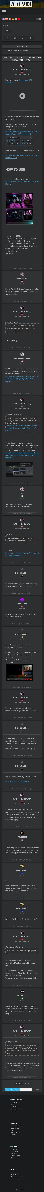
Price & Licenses (16, 1109)
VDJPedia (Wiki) (16, 1132)
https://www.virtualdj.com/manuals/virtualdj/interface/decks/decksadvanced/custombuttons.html (22, 455)
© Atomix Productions (22, 1190)
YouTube (14, 1175)
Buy (12, 1105)
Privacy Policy (15, 1155)
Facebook (15, 1173)
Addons (25, 51)
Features (13, 1107)
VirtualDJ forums (11, 51)
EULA (13, 1157)
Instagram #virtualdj (18, 1177)
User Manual (15, 1128)
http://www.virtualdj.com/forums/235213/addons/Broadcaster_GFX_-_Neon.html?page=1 (22, 378)
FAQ (12, 1130)
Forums (13, 1134)
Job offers (14, 1153)
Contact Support (16, 1126)
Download (14, 1102)
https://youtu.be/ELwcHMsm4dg (17, 782)
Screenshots (15, 1111)
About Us (14, 1149)
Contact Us (14, 1151)
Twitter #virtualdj (17, 1179)
